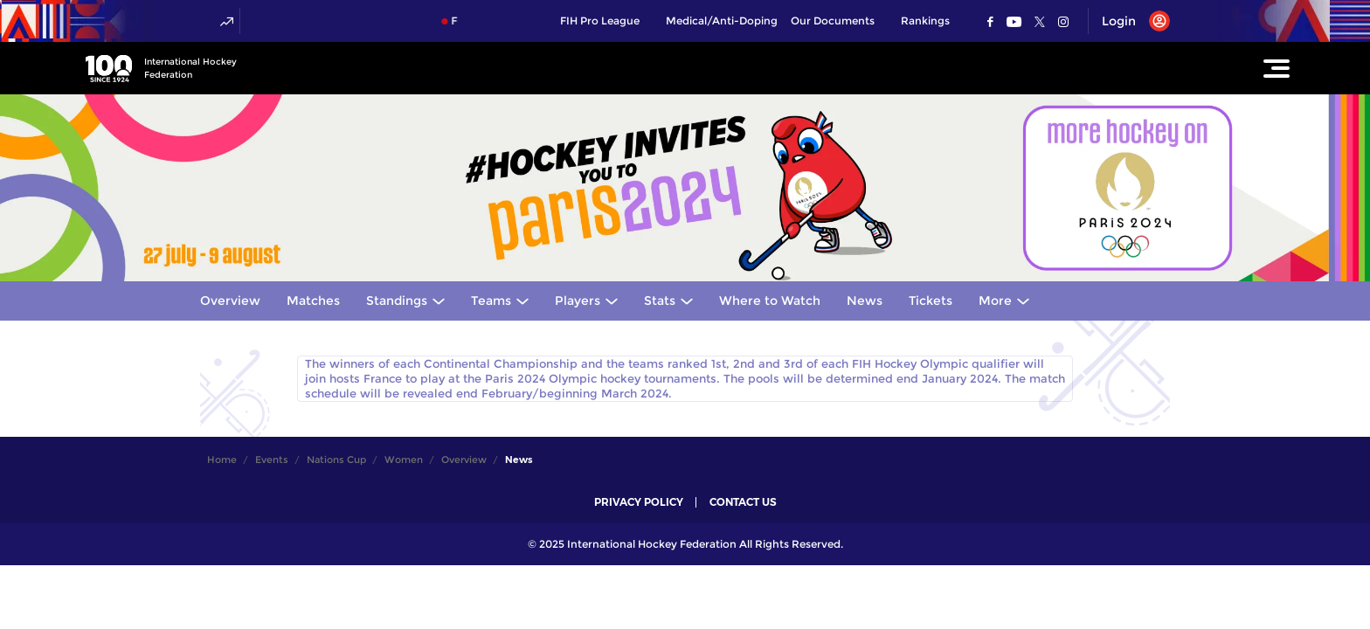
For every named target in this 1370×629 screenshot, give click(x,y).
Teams (491, 300)
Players (577, 300)
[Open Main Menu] (1276, 68)
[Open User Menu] (1129, 20)
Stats (659, 300)
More (995, 300)
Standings (396, 300)
